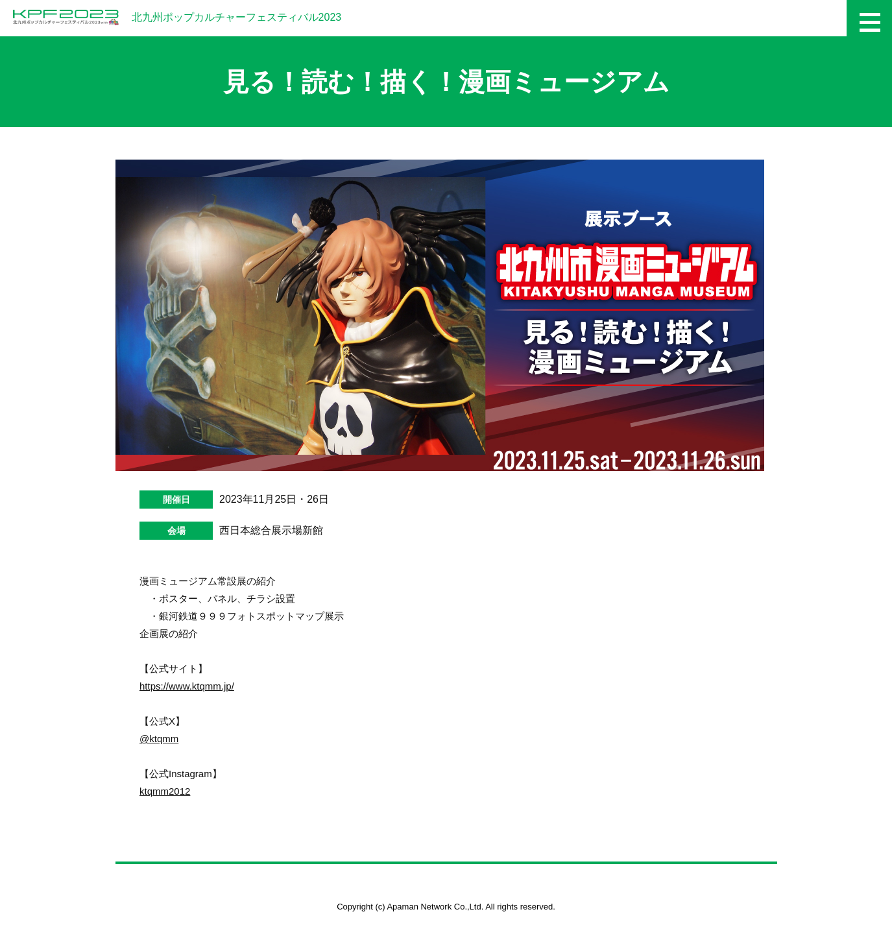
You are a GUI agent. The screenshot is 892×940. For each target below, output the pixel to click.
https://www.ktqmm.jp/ (186, 686)
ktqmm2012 (164, 791)
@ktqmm (158, 738)
